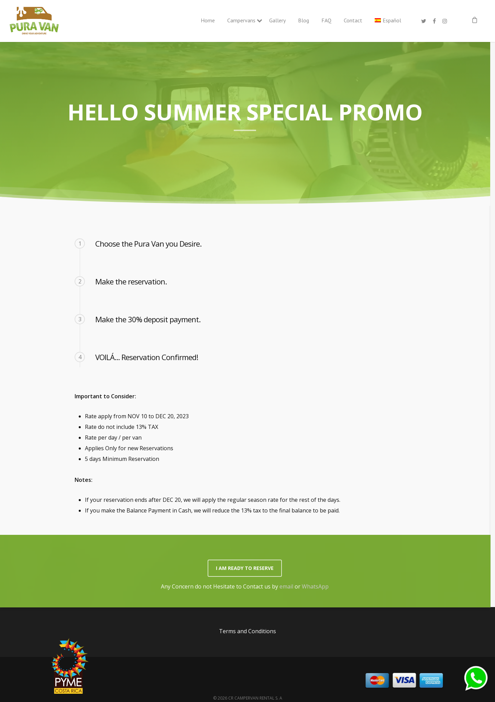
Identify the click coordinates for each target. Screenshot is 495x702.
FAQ (326, 20)
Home (208, 20)
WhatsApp (315, 586)
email (286, 586)
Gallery (277, 20)
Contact (353, 20)
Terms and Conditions (247, 631)
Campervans (242, 20)
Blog (303, 20)
